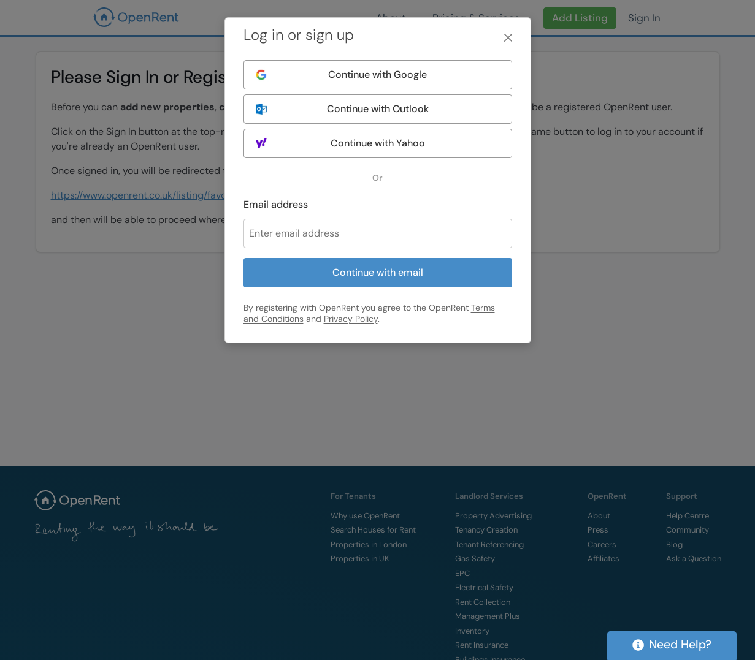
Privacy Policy (351, 318)
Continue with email (377, 272)
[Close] (508, 37)
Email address (275, 204)
